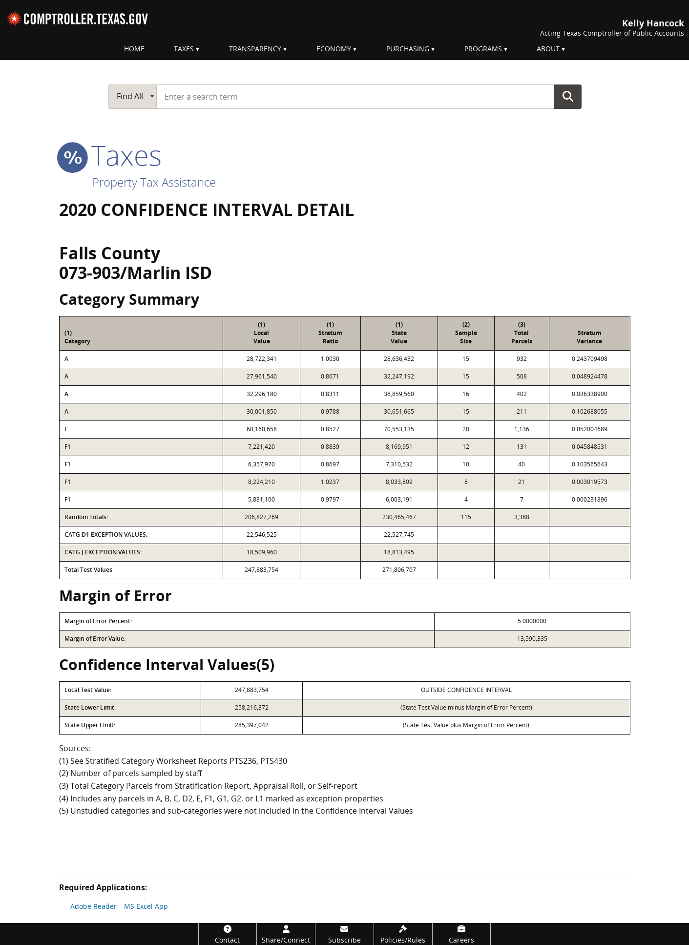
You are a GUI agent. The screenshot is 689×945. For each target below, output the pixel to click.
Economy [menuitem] (333, 48)
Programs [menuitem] (483, 48)
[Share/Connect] (286, 934)
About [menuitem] (548, 48)
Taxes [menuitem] (184, 48)
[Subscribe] (344, 934)
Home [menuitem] (134, 48)
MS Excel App (146, 906)
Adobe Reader (93, 906)
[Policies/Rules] (403, 934)
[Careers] (462, 934)
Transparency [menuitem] (255, 48)
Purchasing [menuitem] (407, 48)
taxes (110, 154)
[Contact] (228, 934)
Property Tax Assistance (154, 182)
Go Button (568, 96)
